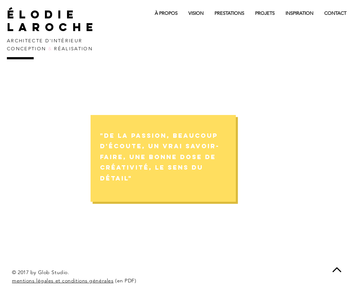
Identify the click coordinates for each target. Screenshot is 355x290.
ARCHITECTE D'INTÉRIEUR (44, 40)
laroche (56, 27)
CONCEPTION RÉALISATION (50, 48)
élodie (42, 14)
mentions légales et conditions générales (62, 280)
